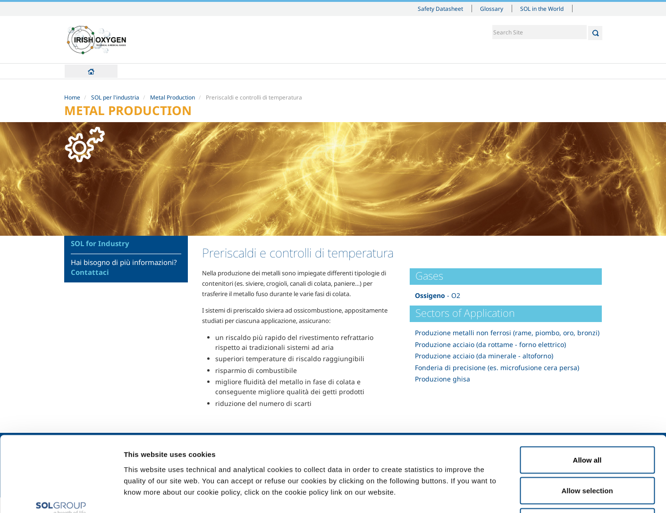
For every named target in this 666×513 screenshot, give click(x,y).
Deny (587, 451)
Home (91, 71)
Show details (491, 494)
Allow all (587, 389)
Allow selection (587, 420)
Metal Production (172, 97)
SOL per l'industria (115, 97)
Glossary (491, 8)
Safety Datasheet (440, 8)
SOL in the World (542, 8)
